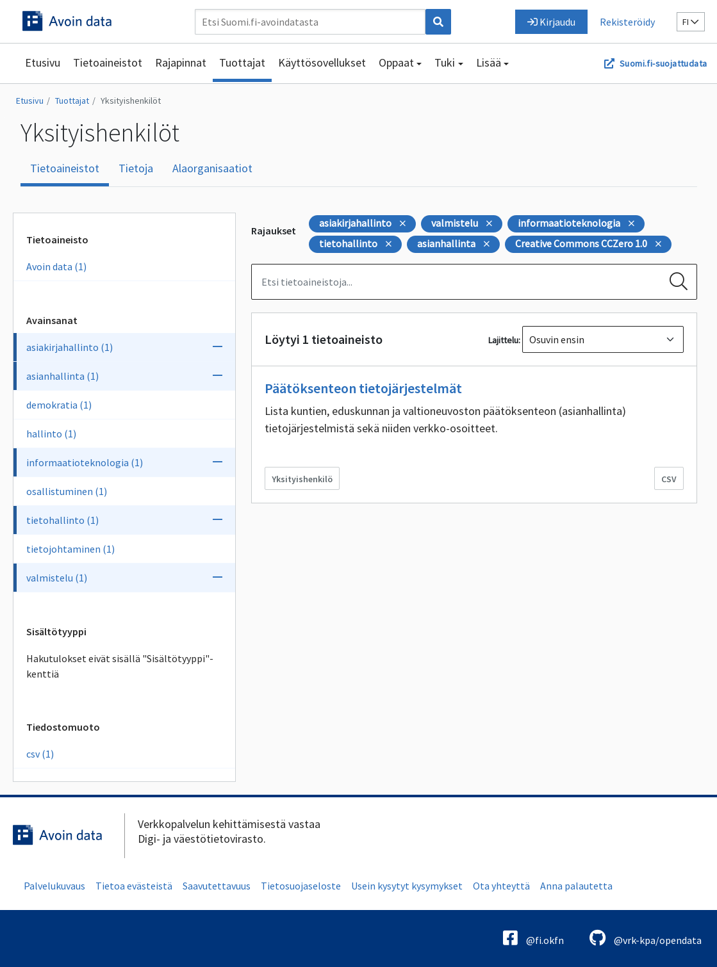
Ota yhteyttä (501, 885)
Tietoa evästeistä (133, 885)
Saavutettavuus (217, 885)
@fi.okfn (533, 938)
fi (690, 22)
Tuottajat (242, 62)
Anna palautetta (576, 885)
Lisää (488, 62)
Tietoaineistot (107, 62)
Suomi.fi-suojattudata (663, 63)
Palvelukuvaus (54, 885)
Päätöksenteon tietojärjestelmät (363, 388)
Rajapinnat (180, 62)
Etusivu (42, 62)
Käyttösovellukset (322, 62)
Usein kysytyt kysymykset (407, 885)
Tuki (444, 62)
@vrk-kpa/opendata (645, 938)
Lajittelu (503, 340)
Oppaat (396, 62)
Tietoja (136, 168)
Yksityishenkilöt (131, 100)
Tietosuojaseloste (301, 885)
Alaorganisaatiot (212, 168)
